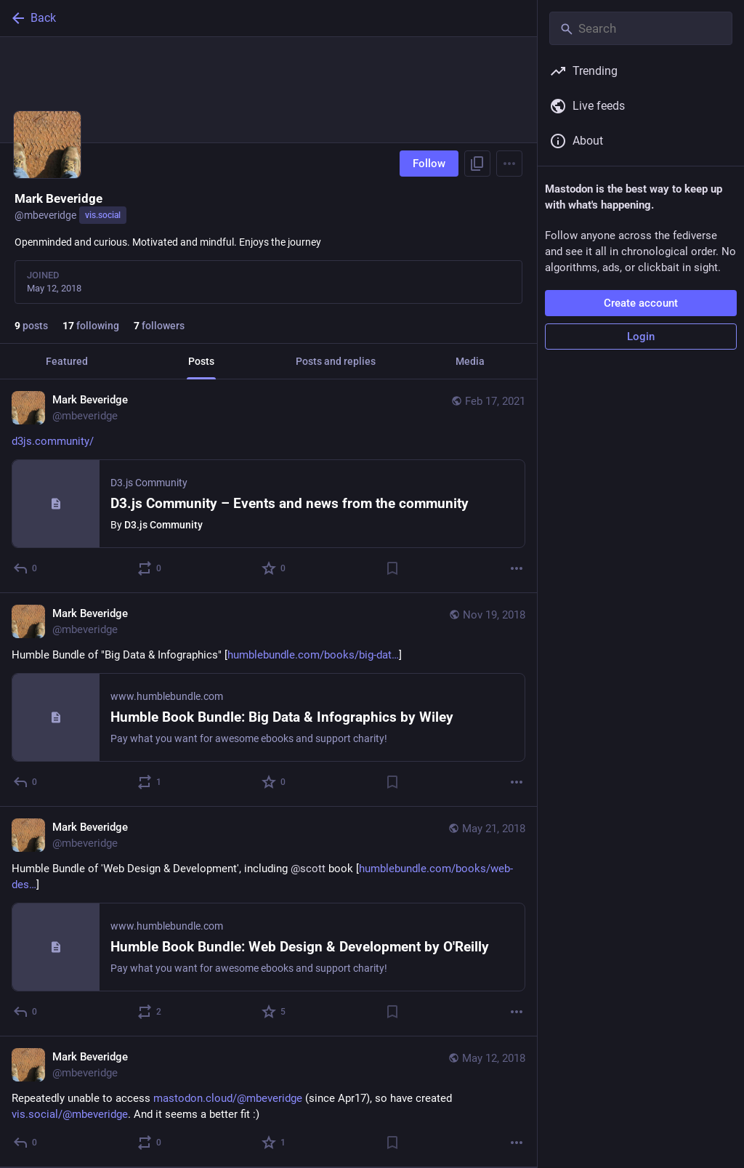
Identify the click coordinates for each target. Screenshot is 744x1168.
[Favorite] (274, 568)
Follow (429, 163)
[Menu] (509, 163)
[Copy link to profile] (477, 163)
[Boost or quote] (150, 568)
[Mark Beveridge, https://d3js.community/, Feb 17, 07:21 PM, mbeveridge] (268, 486)
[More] (516, 568)
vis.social (103, 215)
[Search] (640, 28)
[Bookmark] (392, 568)
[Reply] (26, 568)
